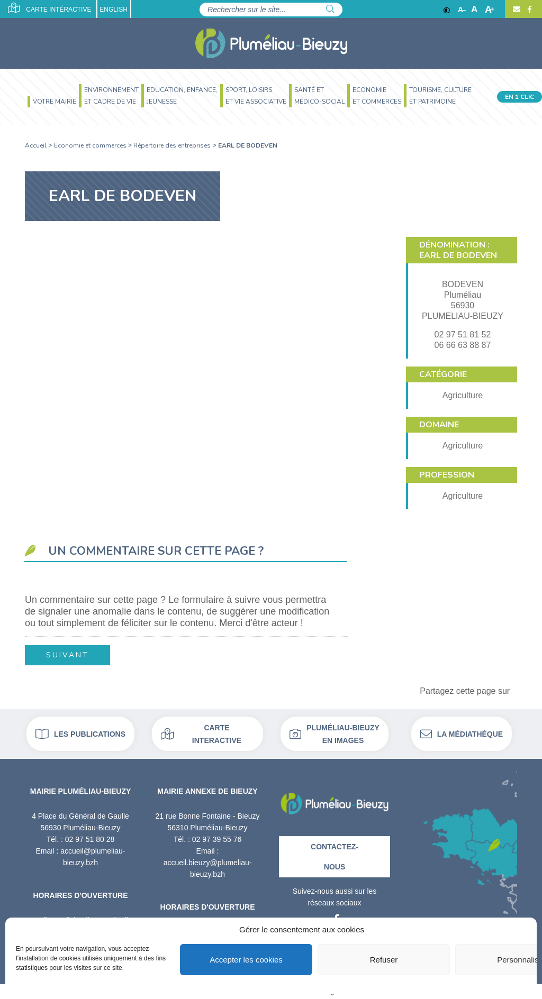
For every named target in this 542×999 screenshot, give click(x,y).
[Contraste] (447, 9)
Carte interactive (201, 734)
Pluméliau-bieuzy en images (335, 734)
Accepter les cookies (246, 959)
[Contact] (516, 9)
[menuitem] (50, 103)
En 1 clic (519, 97)
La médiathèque (461, 734)
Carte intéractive (49, 8)
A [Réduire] (462, 9)
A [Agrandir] (489, 9)
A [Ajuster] (474, 9)
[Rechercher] (330, 9)
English (114, 9)
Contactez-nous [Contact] (334, 856)
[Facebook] (528, 9)
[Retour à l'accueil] (334, 800)
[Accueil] (271, 43)
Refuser (384, 959)
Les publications (80, 734)
